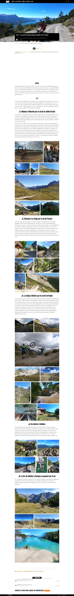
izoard (25, 571)
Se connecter (47, 590)
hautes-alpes (21, 571)
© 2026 (59, 595)
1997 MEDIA (10, 595)
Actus (32, 1)
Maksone (40, 48)
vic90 (18, 579)
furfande (30, 571)
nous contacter (63, 595)
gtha (16, 571)
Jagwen (19, 584)
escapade (41, 571)
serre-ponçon (36, 571)
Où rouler (28, 1)
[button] (66, 1)
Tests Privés (18, 1)
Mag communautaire (18, 43)
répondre (26, 580)
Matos (13, 1)
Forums (23, 1)
